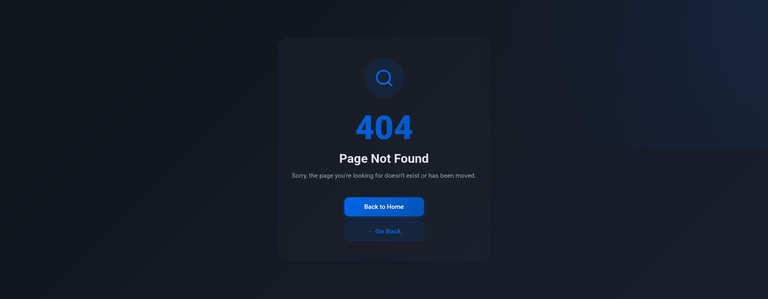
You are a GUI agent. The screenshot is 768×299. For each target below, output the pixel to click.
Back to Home (384, 207)
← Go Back (384, 231)
